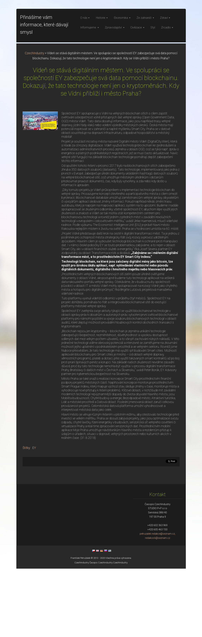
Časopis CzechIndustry (101, 631)
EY (34, 516)
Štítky (26, 516)
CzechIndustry (34, 121)
